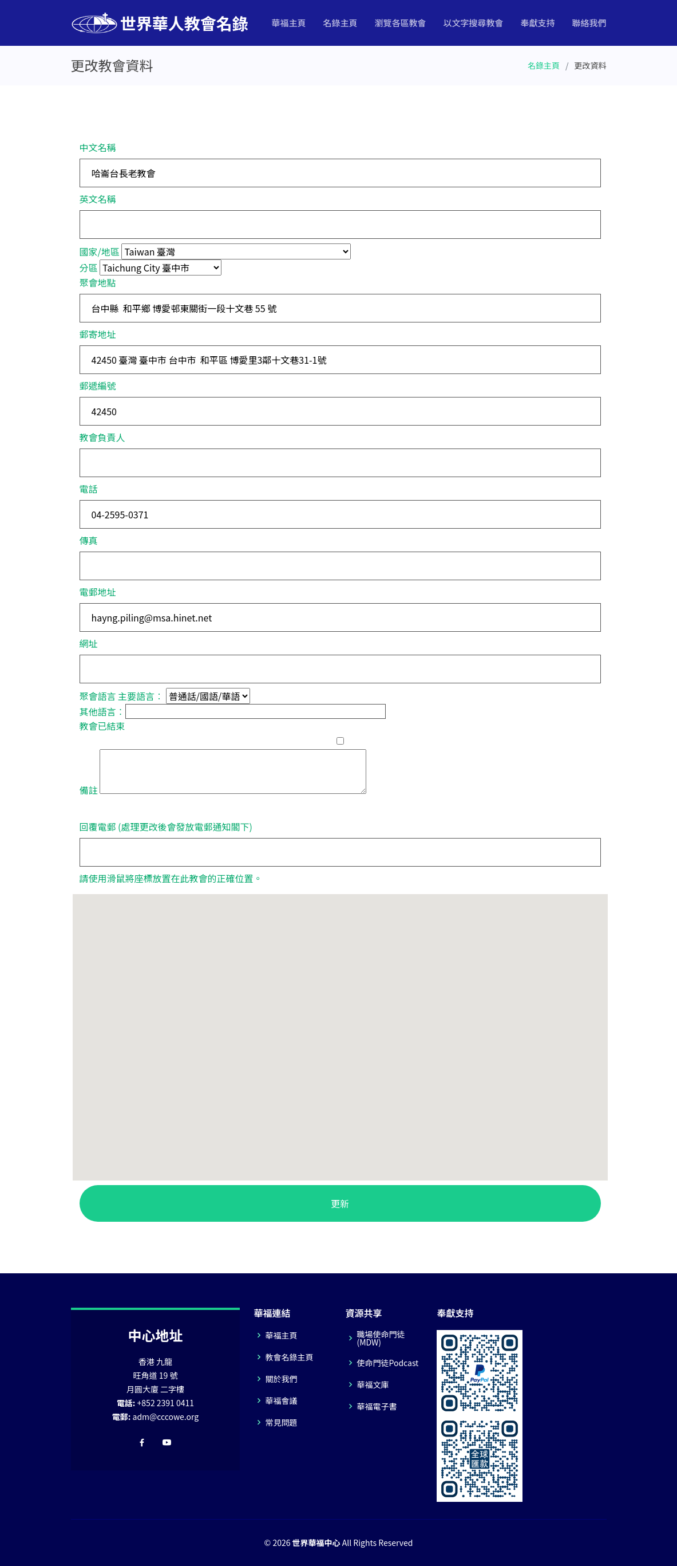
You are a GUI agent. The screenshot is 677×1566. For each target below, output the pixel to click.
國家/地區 (100, 251)
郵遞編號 (98, 385)
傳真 (89, 540)
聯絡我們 (589, 23)
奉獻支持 (537, 23)
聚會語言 (98, 696)
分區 (89, 267)
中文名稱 (98, 147)
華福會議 (281, 1400)
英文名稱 (98, 199)
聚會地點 (98, 282)
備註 (89, 790)
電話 (89, 488)
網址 (89, 643)
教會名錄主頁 (289, 1357)
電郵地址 (98, 592)
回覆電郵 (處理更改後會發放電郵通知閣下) (166, 826)
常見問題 (281, 1422)
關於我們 (281, 1379)
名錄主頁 (340, 23)
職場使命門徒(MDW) (381, 1338)
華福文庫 (373, 1384)
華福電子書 (377, 1406)
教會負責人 (102, 437)
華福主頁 (288, 23)
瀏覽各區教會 (400, 23)
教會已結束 (102, 726)
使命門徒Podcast (387, 1363)
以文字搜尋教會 (473, 23)
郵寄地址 (98, 334)
